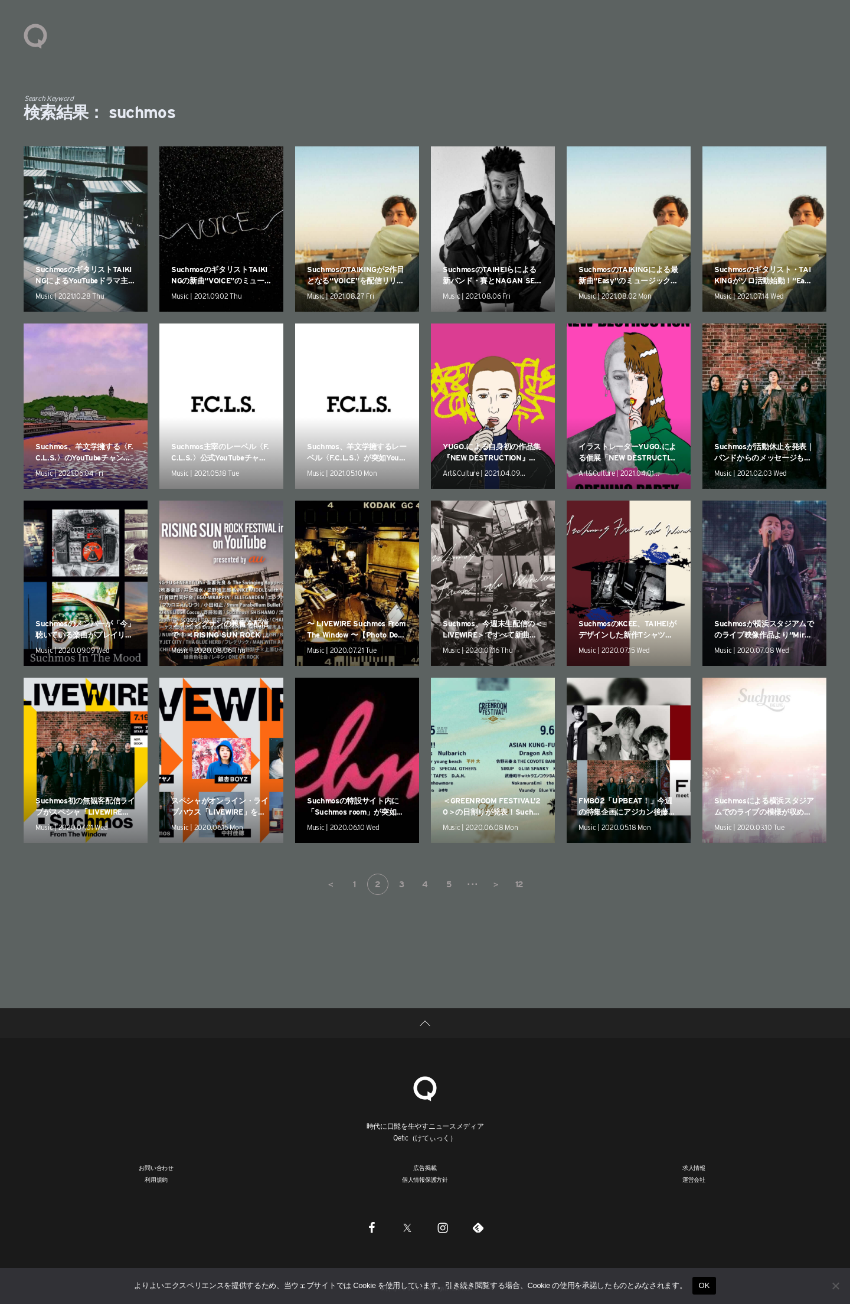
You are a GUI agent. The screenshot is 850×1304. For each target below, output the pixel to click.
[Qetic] (425, 1087)
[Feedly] (478, 1227)
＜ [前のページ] (330, 884)
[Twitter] (407, 1227)
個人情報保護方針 (425, 1179)
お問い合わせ (156, 1167)
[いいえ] (835, 1286)
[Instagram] (442, 1227)
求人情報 (693, 1167)
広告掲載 (424, 1167)
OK (704, 1285)
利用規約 (156, 1179)
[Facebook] (372, 1227)
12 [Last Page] (519, 884)
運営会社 (693, 1179)
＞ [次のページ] (496, 884)
